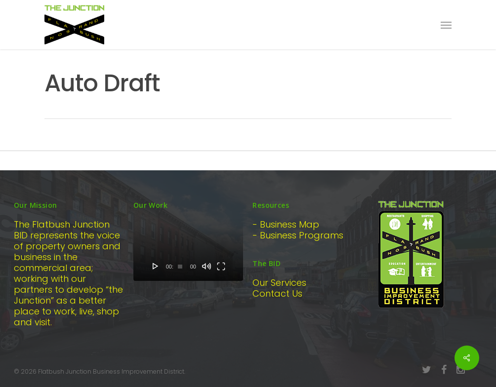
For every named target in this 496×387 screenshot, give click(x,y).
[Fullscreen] (221, 266)
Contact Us (277, 293)
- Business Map (285, 224)
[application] (188, 250)
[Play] (155, 266)
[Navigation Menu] (446, 25)
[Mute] (206, 266)
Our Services (279, 282)
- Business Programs (297, 235)
